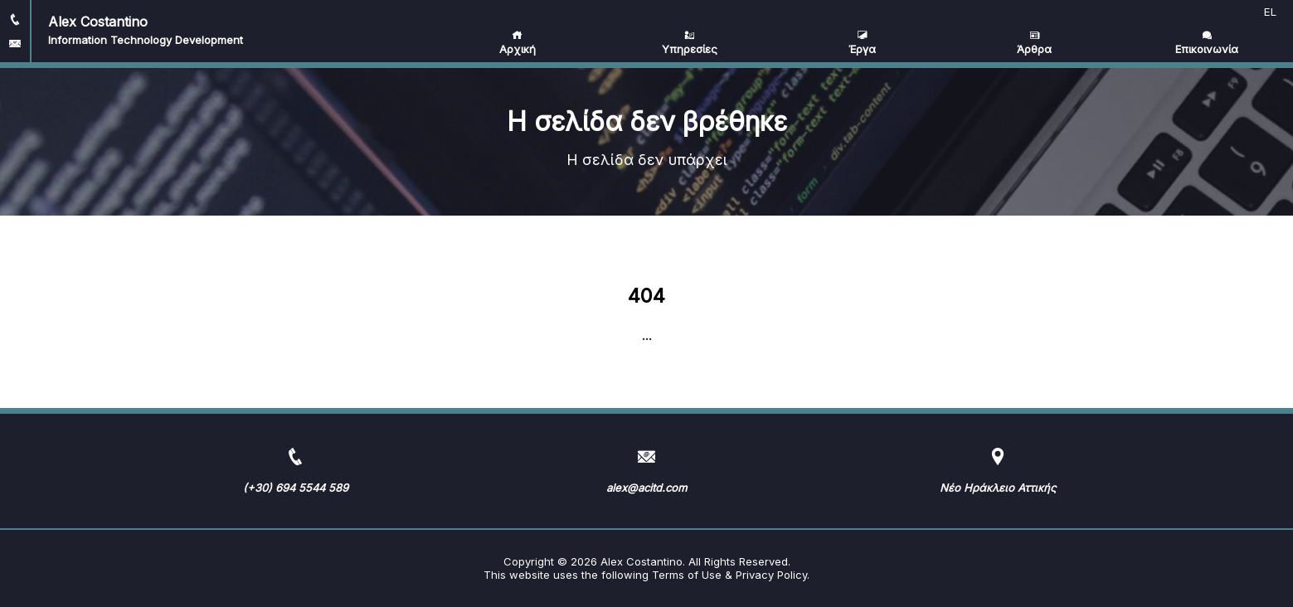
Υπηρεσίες (689, 43)
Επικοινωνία (1206, 43)
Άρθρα (1034, 43)
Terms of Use (687, 574)
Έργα (862, 43)
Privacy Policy (771, 574)
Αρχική (517, 43)
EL (1270, 11)
